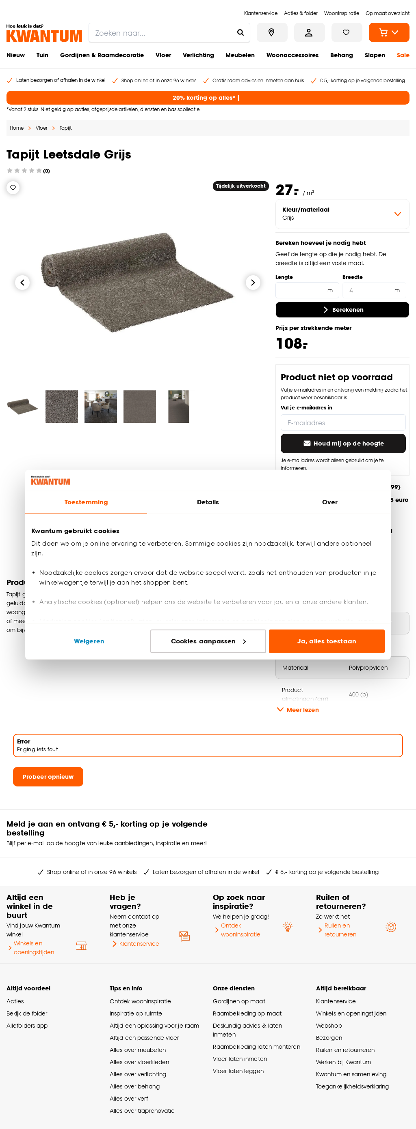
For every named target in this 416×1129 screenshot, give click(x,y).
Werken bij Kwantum (343, 1061)
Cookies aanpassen (208, 641)
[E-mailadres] (343, 422)
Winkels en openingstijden (30, 947)
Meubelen (240, 54)
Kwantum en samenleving (351, 1074)
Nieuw (15, 54)
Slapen (375, 54)
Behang (341, 54)
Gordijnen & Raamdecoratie (102, 54)
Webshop (329, 1025)
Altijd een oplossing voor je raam (154, 1025)
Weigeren (89, 641)
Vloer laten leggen (238, 1070)
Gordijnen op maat (239, 1001)
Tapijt (66, 128)
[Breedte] (374, 290)
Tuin (42, 54)
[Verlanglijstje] (13, 187)
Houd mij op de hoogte (343, 443)
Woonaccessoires (292, 54)
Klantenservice (134, 944)
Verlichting (198, 54)
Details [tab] (208, 502)
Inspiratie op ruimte (136, 1013)
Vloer (163, 54)
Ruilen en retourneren (336, 930)
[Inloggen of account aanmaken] (309, 32)
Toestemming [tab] (86, 502)
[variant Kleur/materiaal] (342, 214)
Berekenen (342, 310)
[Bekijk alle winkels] (272, 32)
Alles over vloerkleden (139, 1061)
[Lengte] (307, 290)
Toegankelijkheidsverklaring (352, 1086)
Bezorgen (329, 1037)
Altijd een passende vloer (144, 1037)
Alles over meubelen (138, 1049)
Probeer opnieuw (48, 776)
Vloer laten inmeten (240, 1058)
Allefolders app (27, 1025)
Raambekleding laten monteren (256, 1046)
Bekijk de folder (27, 1013)
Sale (403, 54)
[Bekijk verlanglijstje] (347, 32)
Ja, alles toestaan (326, 641)
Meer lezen (297, 709)
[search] (169, 32)
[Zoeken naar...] (240, 32)
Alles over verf (129, 1098)
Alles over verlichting (138, 1074)
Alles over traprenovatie (142, 1110)
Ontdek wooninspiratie (236, 930)
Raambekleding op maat (247, 1013)
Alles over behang (135, 1086)
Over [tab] (330, 502)
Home (17, 128)
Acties (15, 1001)
